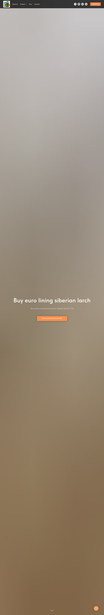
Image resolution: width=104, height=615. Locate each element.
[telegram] (75, 4)
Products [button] (23, 4)
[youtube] (86, 4)
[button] (95, 4)
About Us (15, 4)
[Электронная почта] (82, 4)
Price (30, 4)
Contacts (37, 4)
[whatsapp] (79, 4)
